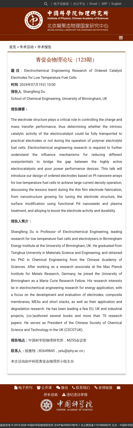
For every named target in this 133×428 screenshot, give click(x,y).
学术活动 (27, 47)
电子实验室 (61, 3)
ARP (104, 3)
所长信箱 (51, 395)
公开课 (46, 388)
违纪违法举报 (77, 395)
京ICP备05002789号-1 (67, 425)
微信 (64, 388)
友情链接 (105, 388)
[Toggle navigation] (121, 37)
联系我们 (83, 388)
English (116, 3)
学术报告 (44, 47)
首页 (12, 47)
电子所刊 (25, 388)
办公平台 (79, 3)
